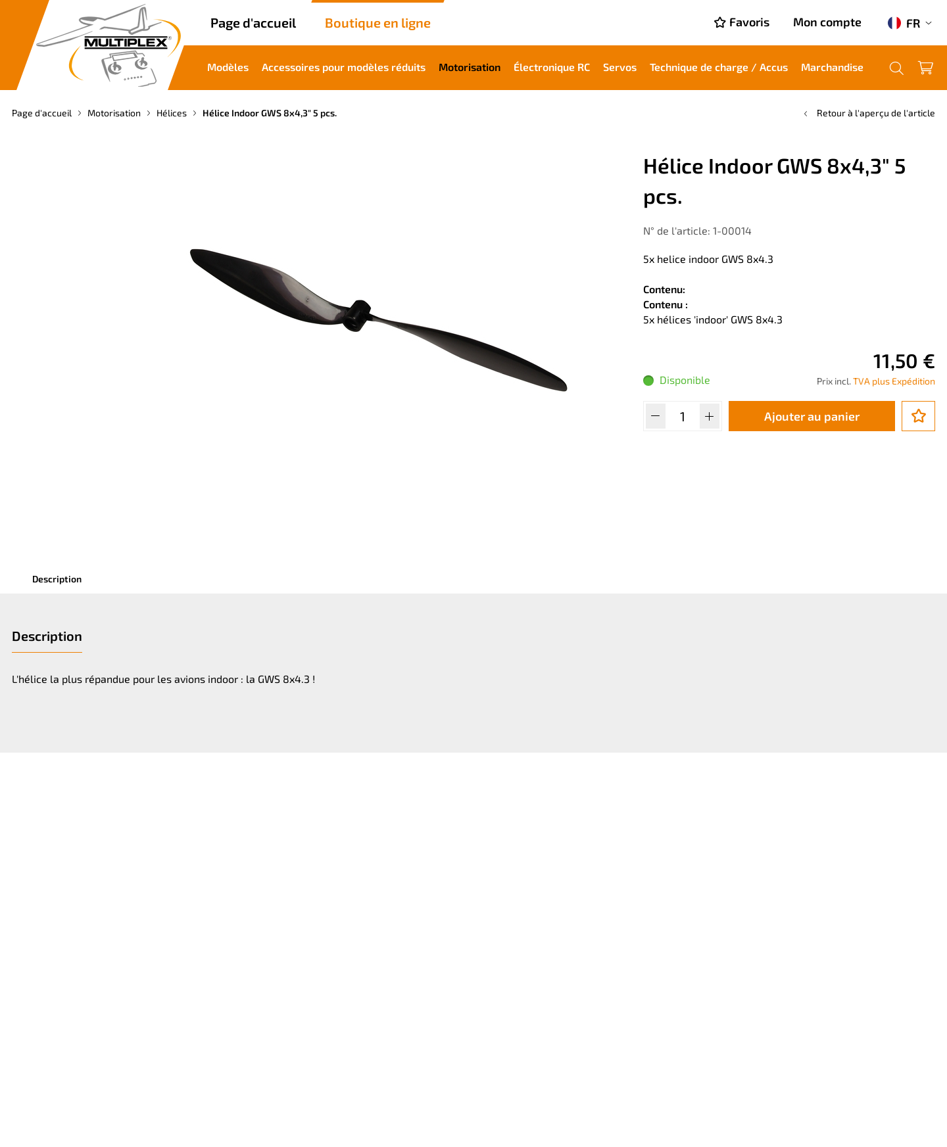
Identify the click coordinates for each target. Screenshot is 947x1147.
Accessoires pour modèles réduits (343, 66)
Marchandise (832, 66)
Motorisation (469, 66)
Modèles (228, 66)
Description (57, 578)
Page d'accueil (253, 22)
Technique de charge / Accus (719, 66)
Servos (620, 66)
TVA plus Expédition (894, 380)
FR (904, 23)
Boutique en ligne (378, 22)
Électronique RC (552, 66)
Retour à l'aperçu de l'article (868, 112)
